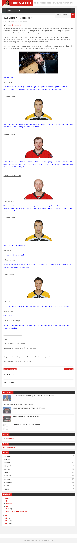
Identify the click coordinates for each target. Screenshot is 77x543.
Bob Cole (6, 369)
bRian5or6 (6, 486)
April (8, 509)
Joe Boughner (7, 466)
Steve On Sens (7, 476)
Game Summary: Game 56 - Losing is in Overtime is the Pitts (18, 404)
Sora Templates (35, 540)
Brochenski (6, 489)
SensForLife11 (7, 462)
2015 (6, 518)
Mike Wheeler (7, 469)
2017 (6, 501)
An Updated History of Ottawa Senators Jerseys (26, 416)
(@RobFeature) (16, 25)
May (7, 506)
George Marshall (8, 482)
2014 (6, 521)
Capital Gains (7, 459)
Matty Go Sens (7, 479)
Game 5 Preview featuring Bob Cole (16, 511)
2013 (6, 524)
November (9, 503)
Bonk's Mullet (10, 438)
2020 (6, 498)
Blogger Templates (47, 540)
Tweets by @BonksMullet (9, 447)
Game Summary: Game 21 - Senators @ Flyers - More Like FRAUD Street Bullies (33, 396)
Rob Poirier (13, 369)
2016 (6, 515)
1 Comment (24, 21)
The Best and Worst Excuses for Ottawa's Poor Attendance (29, 408)
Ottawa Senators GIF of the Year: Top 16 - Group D (26, 425)
